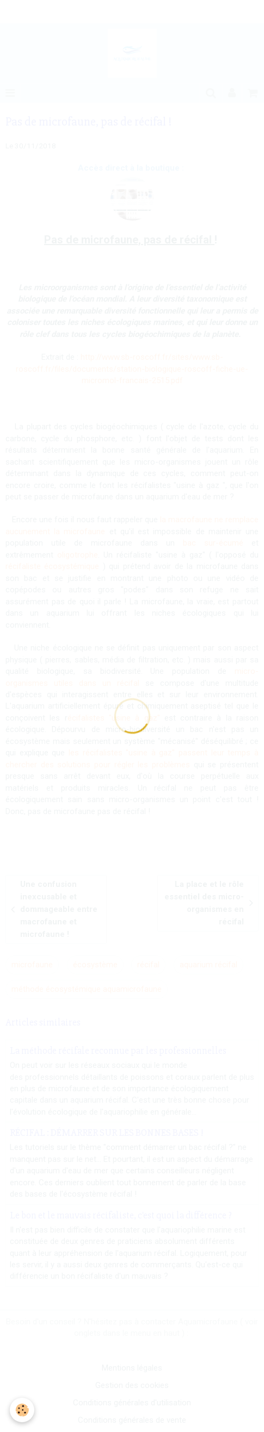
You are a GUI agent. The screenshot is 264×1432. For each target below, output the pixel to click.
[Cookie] (22, 1410)
